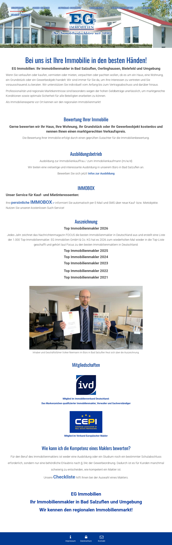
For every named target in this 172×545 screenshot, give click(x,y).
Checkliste (64, 477)
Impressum (70, 541)
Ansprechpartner (122, 8)
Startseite (17, 8)
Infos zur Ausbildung (101, 173)
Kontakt (101, 541)
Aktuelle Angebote (69, 8)
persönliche (31, 203)
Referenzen (96, 8)
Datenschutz (86, 541)
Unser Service (41, 8)
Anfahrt (147, 8)
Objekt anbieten (21, 15)
